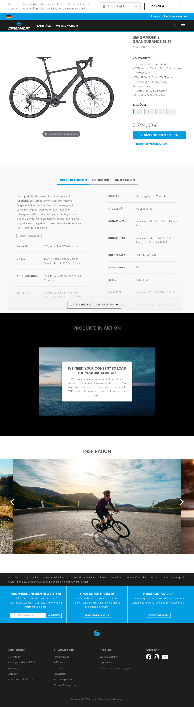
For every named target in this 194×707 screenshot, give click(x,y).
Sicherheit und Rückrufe (21, 677)
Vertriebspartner (63, 677)
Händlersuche (61, 655)
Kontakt (58, 666)
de (10, 16)
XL (171, 111)
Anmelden (53, 613)
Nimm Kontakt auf (158, 613)
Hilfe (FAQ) (60, 660)
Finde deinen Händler (97, 613)
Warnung (13, 666)
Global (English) (119, 6)
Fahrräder (44, 25)
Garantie (13, 672)
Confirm (157, 6)
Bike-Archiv (14, 655)
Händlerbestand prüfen (159, 135)
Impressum (106, 660)
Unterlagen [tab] (125, 178)
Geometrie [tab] (101, 178)
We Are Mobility (67, 25)
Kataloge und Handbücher (22, 660)
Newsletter (60, 672)
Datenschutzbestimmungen (115, 666)
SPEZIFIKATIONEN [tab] (73, 178)
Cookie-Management (65, 683)
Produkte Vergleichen (151, 143)
